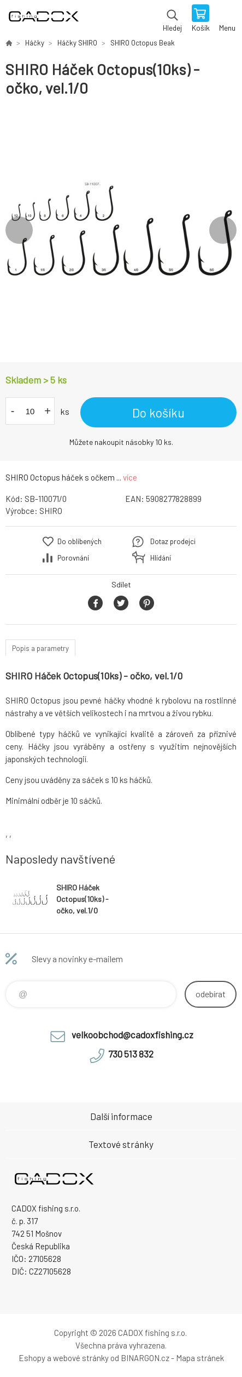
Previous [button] (19, 230)
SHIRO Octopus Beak (142, 42)
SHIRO (50, 511)
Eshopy (32, 1358)
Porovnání (73, 557)
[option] (121, 230)
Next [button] (223, 230)
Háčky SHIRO (77, 42)
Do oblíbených (79, 541)
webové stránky (81, 1358)
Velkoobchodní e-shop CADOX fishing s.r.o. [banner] (42, 19)
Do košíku (158, 412)
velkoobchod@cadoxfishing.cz (132, 1034)
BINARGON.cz (145, 1358)
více (130, 477)
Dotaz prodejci (173, 541)
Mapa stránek (200, 1358)
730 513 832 (131, 1053)
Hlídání (160, 557)
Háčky (34, 42)
